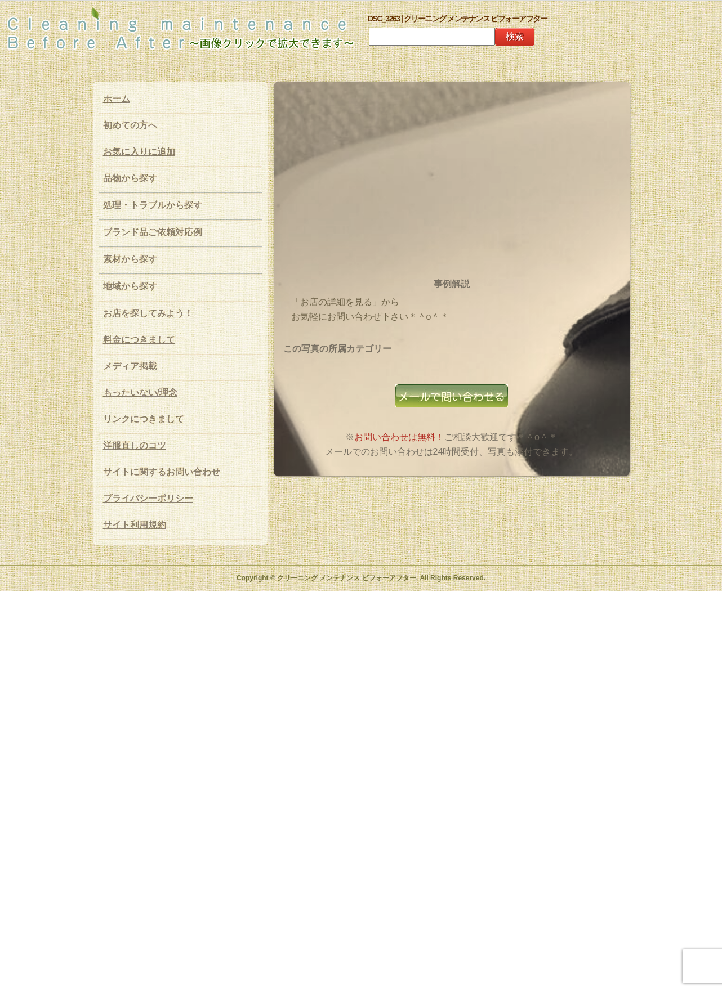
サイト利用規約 (134, 525)
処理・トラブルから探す (152, 205)
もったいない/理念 (140, 392)
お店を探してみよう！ (148, 313)
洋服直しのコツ (134, 445)
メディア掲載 (130, 366)
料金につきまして (139, 339)
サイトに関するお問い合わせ (161, 472)
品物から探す (130, 178)
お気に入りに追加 (139, 151)
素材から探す (130, 259)
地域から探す (130, 286)
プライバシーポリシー (148, 498)
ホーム (116, 99)
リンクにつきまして (143, 419)
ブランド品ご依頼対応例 (152, 232)
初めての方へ (130, 125)
